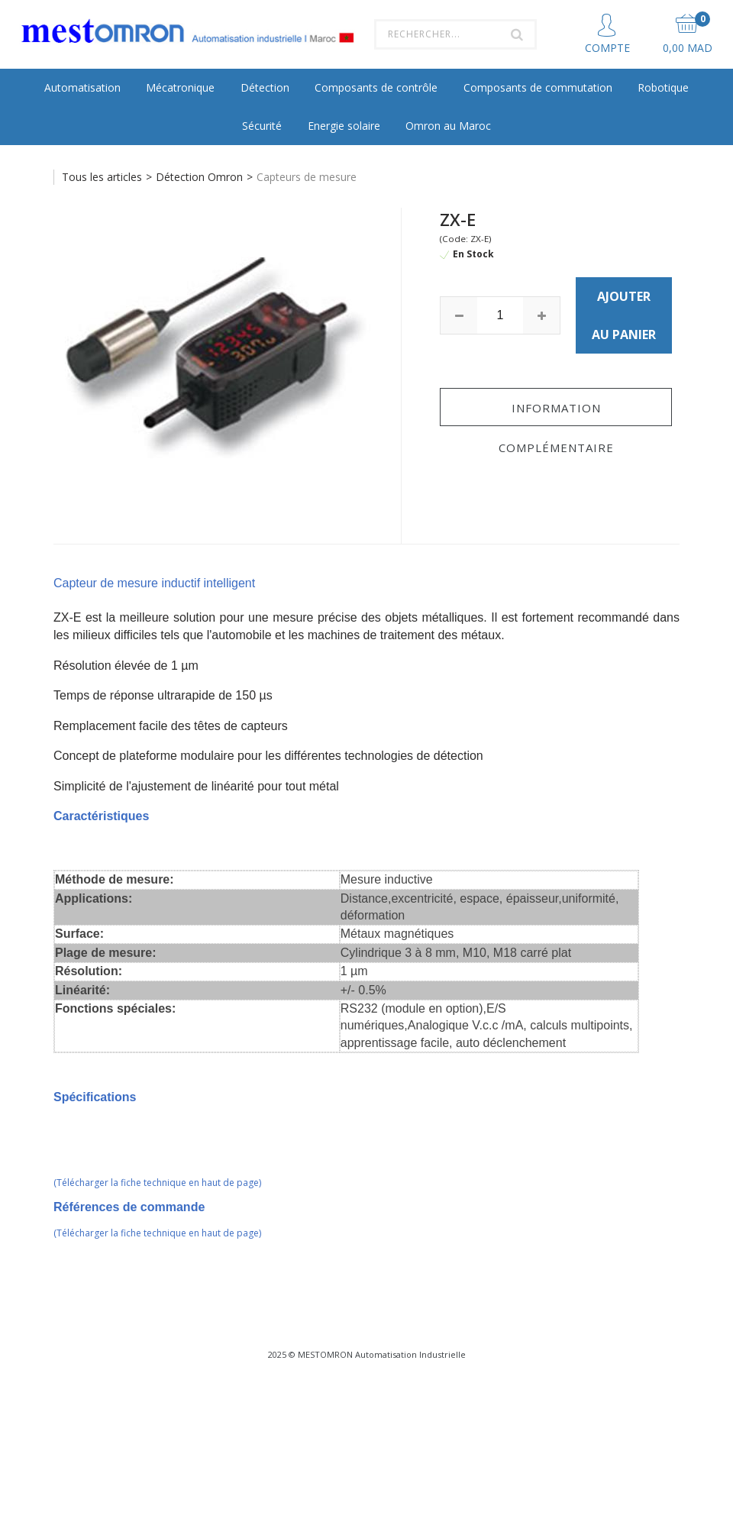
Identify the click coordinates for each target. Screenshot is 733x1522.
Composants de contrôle (376, 87)
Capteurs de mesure (307, 177)
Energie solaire (344, 125)
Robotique (663, 87)
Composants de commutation (537, 87)
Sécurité (262, 125)
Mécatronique (180, 87)
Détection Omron (199, 177)
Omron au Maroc (448, 125)
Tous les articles (102, 177)
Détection (265, 87)
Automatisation (82, 87)
